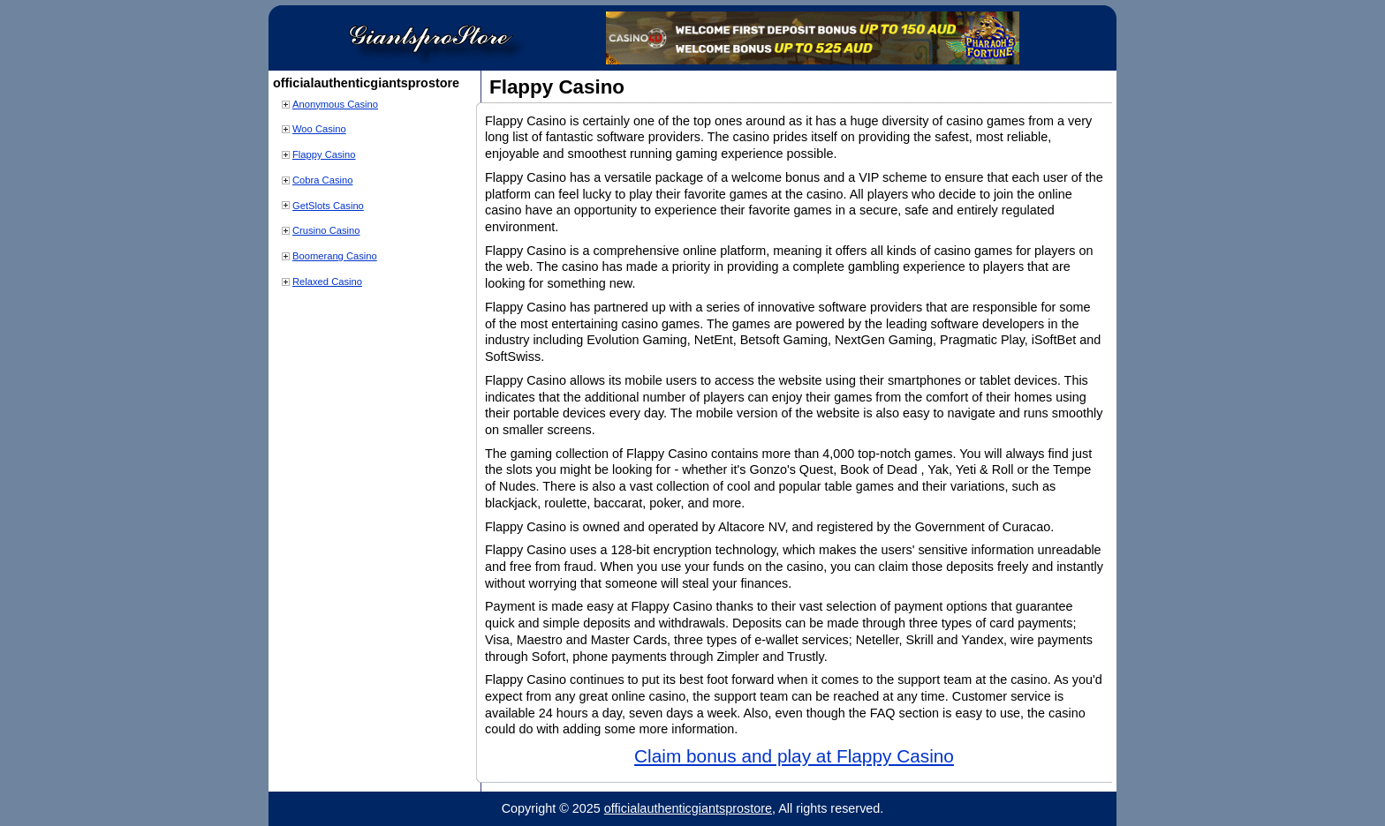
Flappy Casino (324, 154)
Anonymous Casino (335, 104)
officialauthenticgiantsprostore (688, 808)
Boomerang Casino (334, 256)
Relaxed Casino (327, 281)
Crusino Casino (325, 230)
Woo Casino (319, 129)
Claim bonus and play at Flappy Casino (794, 756)
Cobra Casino (322, 180)
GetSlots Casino (328, 205)
